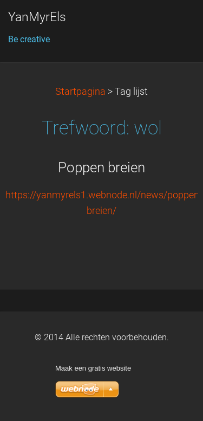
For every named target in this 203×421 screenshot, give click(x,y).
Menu (173, 24)
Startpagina (80, 91)
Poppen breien (101, 167)
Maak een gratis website (93, 368)
